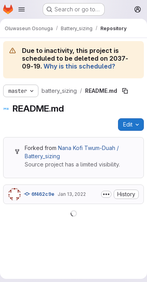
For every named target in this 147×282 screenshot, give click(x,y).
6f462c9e (39, 194)
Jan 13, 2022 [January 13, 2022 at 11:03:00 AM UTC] (72, 194)
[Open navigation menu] (21, 9)
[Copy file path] (125, 91)
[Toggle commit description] (106, 194)
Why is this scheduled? (79, 66)
